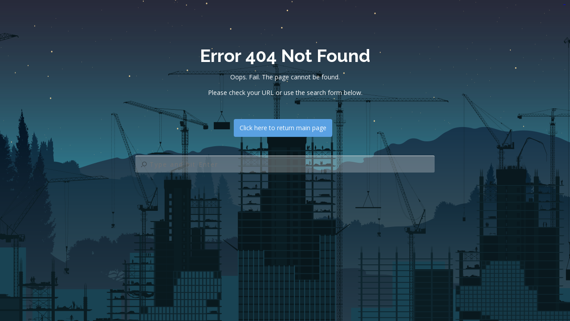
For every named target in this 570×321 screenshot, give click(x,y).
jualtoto (565, 4)
